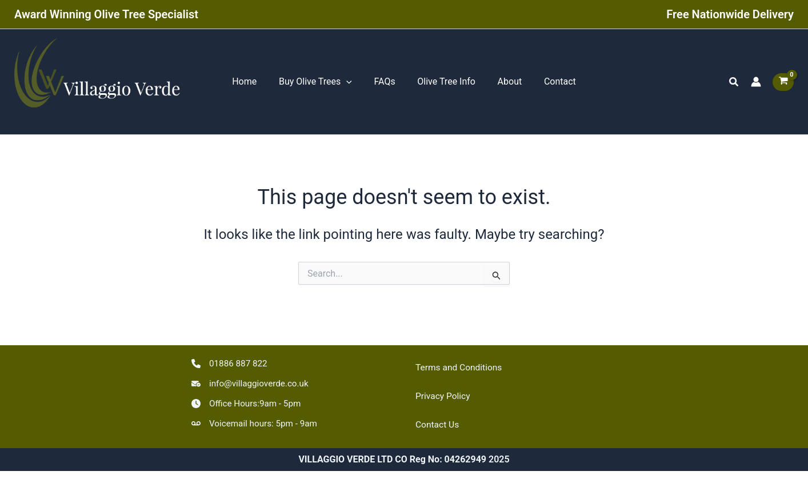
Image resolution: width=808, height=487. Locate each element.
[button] (734, 84)
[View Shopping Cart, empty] (783, 84)
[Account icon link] (756, 84)
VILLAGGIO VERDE (76, 120)
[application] (352, 84)
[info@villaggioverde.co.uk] (252, 381)
